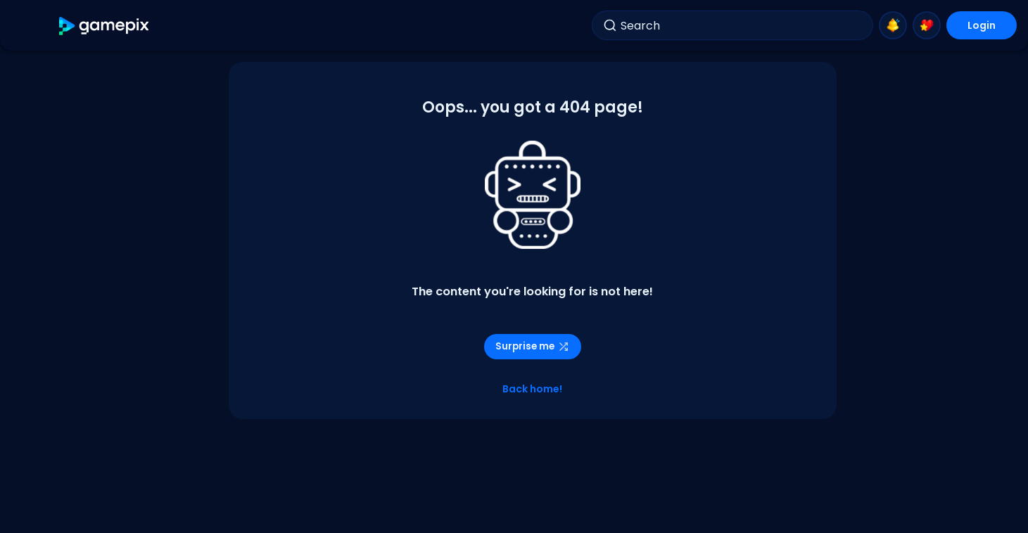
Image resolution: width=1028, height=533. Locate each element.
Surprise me (532, 346)
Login (981, 25)
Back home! (532, 389)
